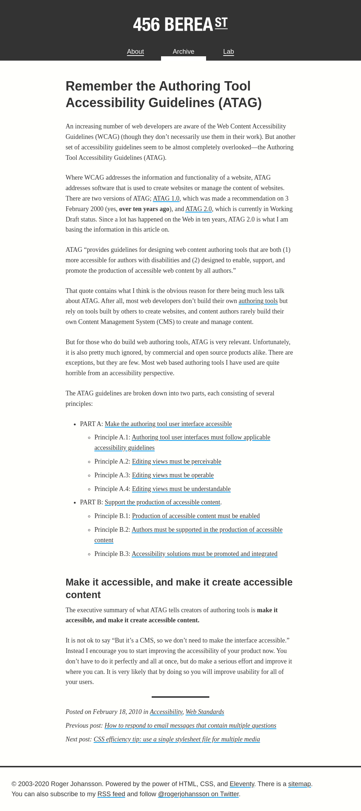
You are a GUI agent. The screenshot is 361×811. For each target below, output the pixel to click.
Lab (228, 51)
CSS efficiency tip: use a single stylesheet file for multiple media (177, 739)
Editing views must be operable (173, 475)
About (135, 51)
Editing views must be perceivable (176, 461)
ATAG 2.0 (198, 208)
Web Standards (205, 711)
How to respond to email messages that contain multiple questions (190, 725)
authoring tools (258, 300)
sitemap (299, 784)
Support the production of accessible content (162, 502)
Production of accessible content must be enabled (196, 516)
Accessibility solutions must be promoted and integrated (204, 553)
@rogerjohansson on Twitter (198, 794)
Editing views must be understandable (181, 488)
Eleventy (242, 784)
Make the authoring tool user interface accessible (168, 424)
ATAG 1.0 (166, 198)
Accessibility (166, 711)
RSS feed (111, 794)
